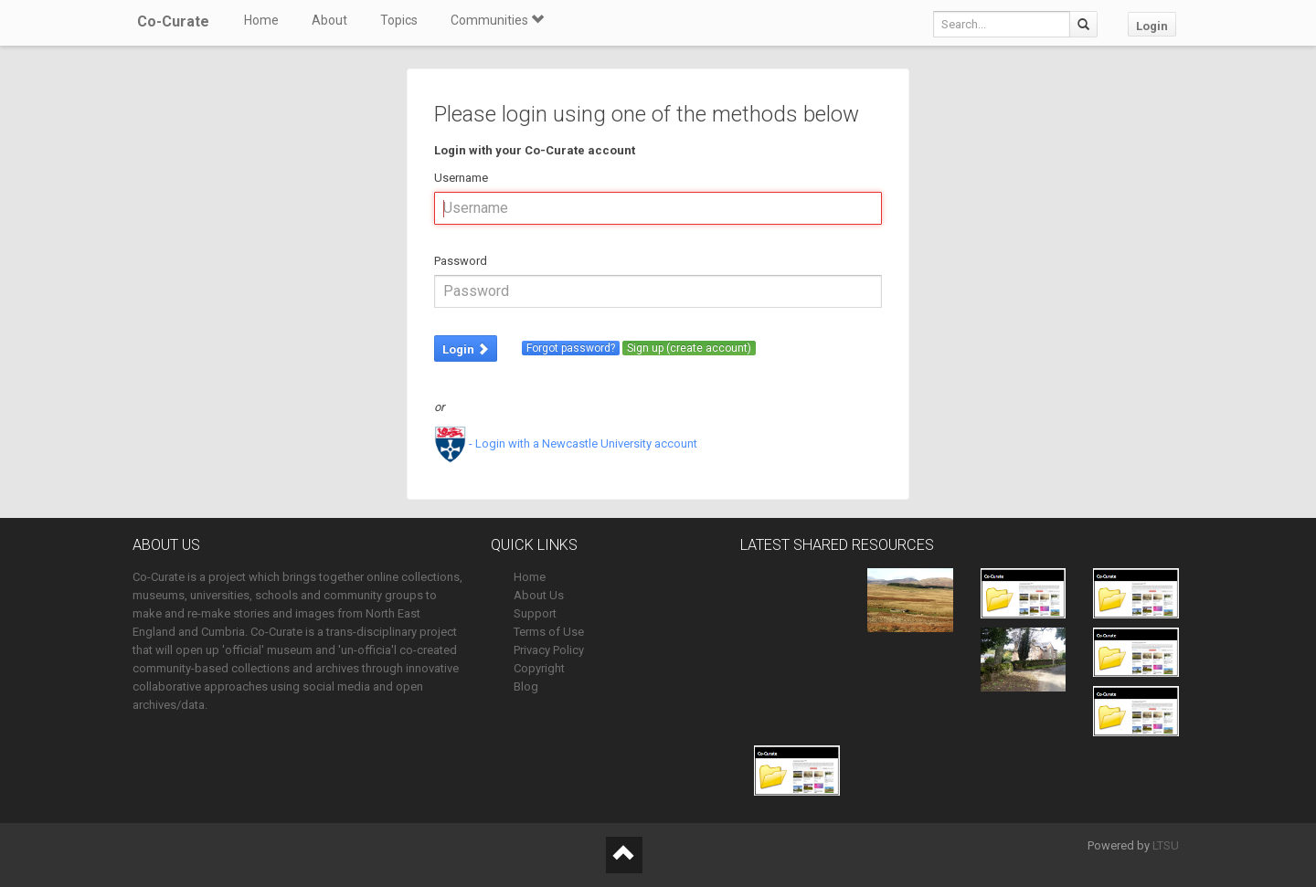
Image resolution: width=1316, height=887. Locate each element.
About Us (539, 595)
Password (460, 261)
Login (1152, 26)
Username (461, 178)
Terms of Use (549, 632)
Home (261, 20)
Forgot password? (570, 348)
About (329, 20)
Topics (399, 20)
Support (535, 613)
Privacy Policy (549, 650)
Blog (526, 686)
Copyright (539, 668)
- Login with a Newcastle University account (565, 443)
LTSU (1165, 845)
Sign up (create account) (689, 348)
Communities (497, 20)
